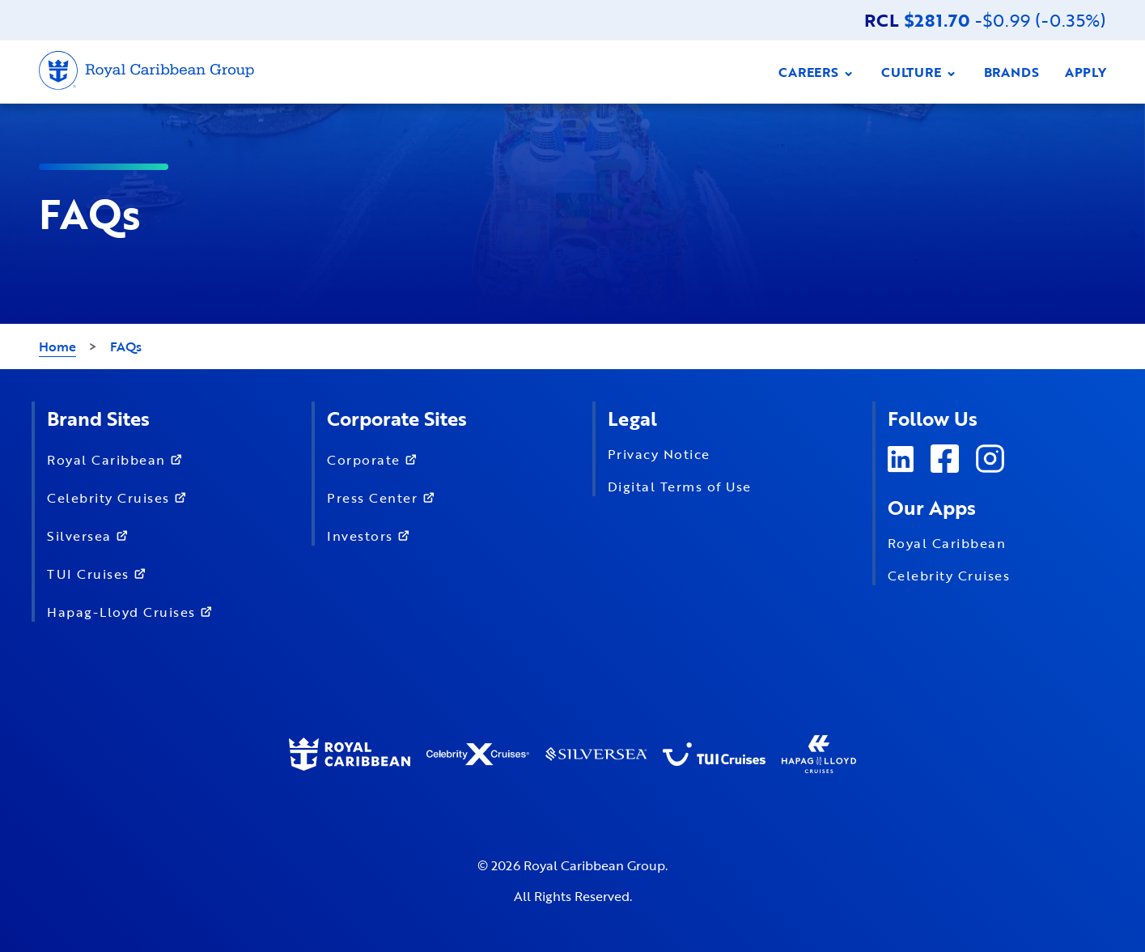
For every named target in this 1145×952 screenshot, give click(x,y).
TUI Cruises (100, 573)
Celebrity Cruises (120, 497)
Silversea (91, 535)
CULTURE (919, 72)
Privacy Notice (659, 454)
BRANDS (1011, 72)
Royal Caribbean (118, 459)
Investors (372, 535)
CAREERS (816, 72)
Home (57, 346)
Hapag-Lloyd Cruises (133, 611)
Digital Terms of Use (680, 486)
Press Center (384, 497)
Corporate (375, 459)
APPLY (1085, 72)
